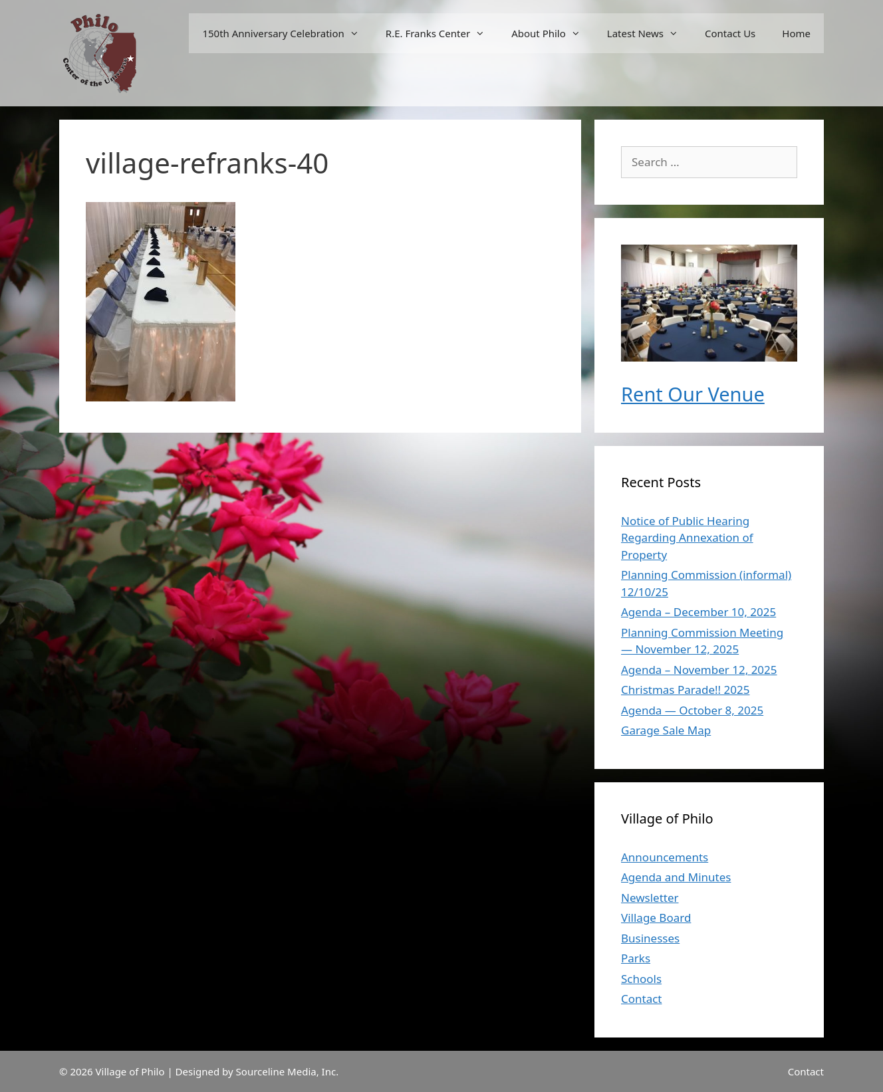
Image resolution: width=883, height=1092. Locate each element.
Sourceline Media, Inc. (287, 1071)
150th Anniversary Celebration (287, 33)
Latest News (649, 33)
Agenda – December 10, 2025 (698, 611)
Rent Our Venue (693, 394)
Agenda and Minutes (676, 877)
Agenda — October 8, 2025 (692, 710)
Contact (641, 998)
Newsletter (650, 897)
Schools (641, 978)
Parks (635, 958)
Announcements (664, 857)
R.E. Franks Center (442, 33)
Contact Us (730, 33)
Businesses (650, 938)
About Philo (552, 33)
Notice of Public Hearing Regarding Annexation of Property (687, 537)
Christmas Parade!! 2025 (685, 689)
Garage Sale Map (666, 730)
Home (796, 33)
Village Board (656, 917)
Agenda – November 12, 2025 (699, 669)
